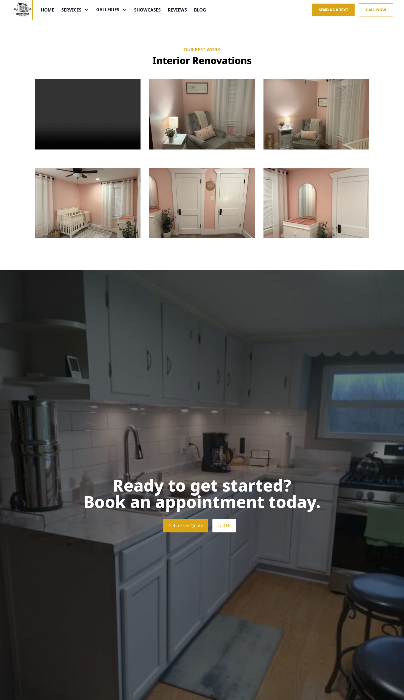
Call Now (376, 24)
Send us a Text (333, 24)
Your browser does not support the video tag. (88, 143)
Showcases (170, 24)
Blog (223, 24)
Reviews (200, 24)
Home (70, 24)
